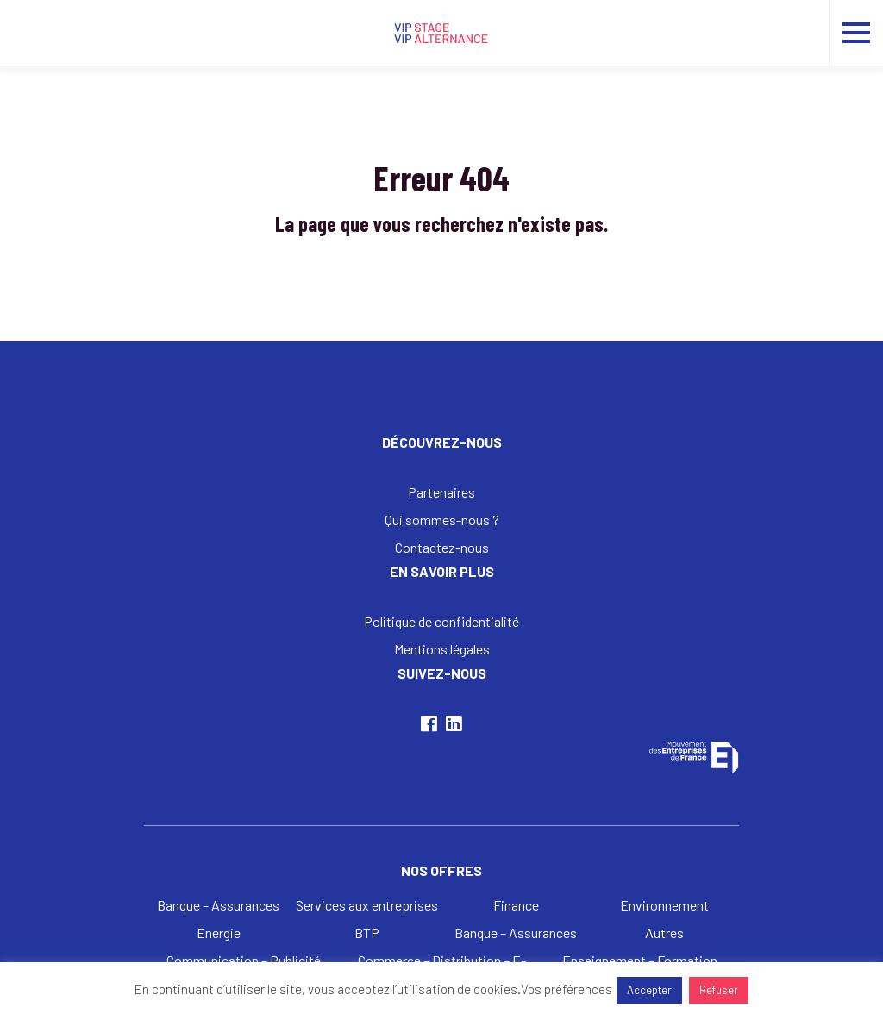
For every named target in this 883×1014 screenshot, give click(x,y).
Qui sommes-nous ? (442, 519)
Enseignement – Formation (639, 960)
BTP (366, 932)
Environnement (664, 905)
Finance (516, 905)
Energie (219, 932)
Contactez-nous (442, 547)
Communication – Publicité (243, 960)
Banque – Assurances (218, 905)
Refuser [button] (718, 990)
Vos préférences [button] (566, 989)
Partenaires (441, 492)
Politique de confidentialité (441, 621)
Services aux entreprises (367, 905)
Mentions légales (442, 649)
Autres (664, 932)
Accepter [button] (649, 990)
